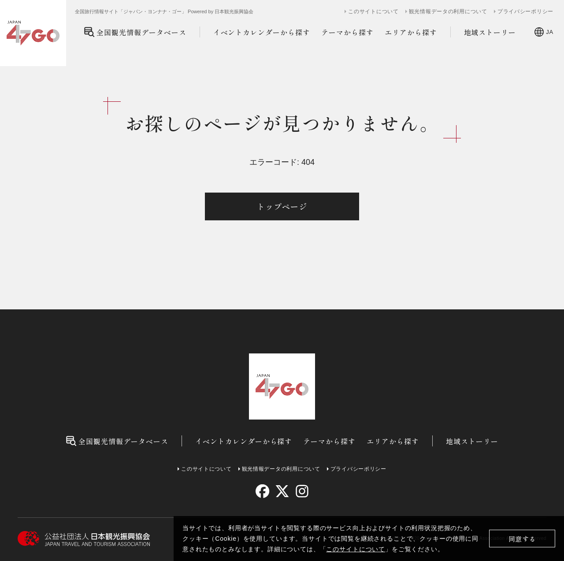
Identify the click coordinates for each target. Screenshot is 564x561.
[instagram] (301, 491)
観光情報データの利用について (448, 11)
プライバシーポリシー (525, 11)
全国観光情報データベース (135, 31)
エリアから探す (411, 32)
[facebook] (262, 491)
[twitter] (282, 491)
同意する (522, 538)
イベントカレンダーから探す (261, 32)
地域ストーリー (490, 32)
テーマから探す (347, 32)
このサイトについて (355, 549)
